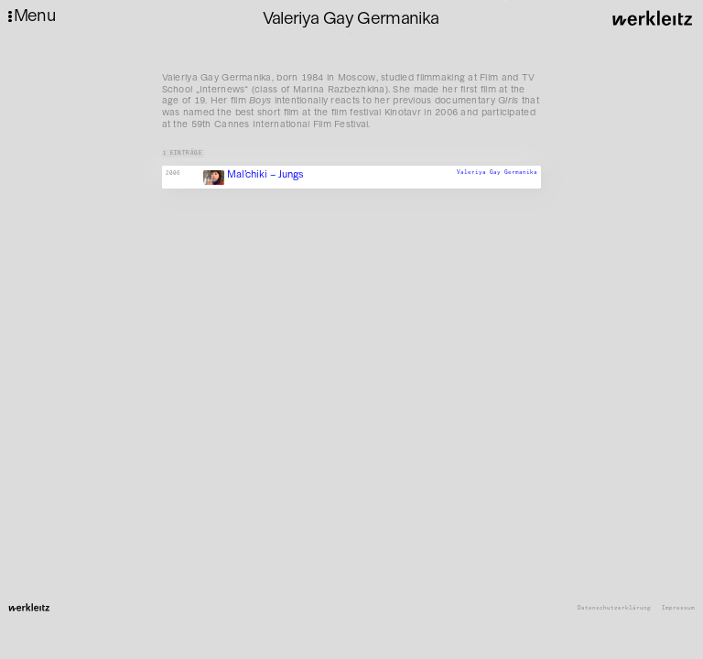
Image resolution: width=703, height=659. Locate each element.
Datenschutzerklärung (614, 608)
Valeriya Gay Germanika (497, 172)
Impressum (678, 608)
